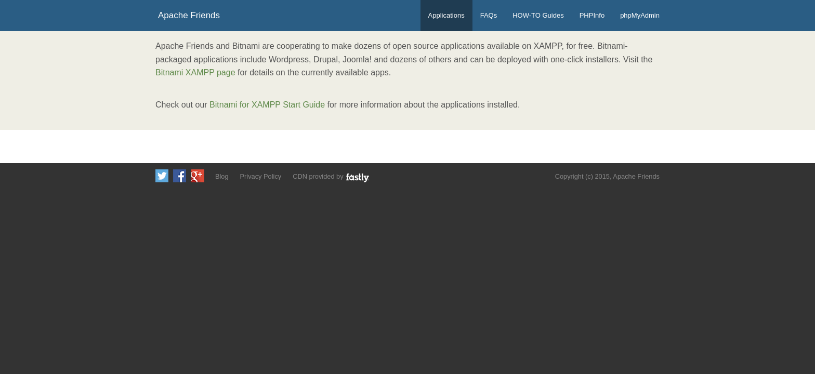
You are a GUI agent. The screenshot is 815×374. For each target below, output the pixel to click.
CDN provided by (331, 177)
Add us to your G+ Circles (197, 175)
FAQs (488, 15)
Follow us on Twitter (161, 175)
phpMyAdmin (640, 15)
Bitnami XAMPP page (195, 72)
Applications (446, 15)
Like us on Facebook (179, 175)
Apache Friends (189, 15)
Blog (222, 176)
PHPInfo (592, 15)
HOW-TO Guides (537, 15)
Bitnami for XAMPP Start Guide (267, 104)
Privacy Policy (261, 176)
